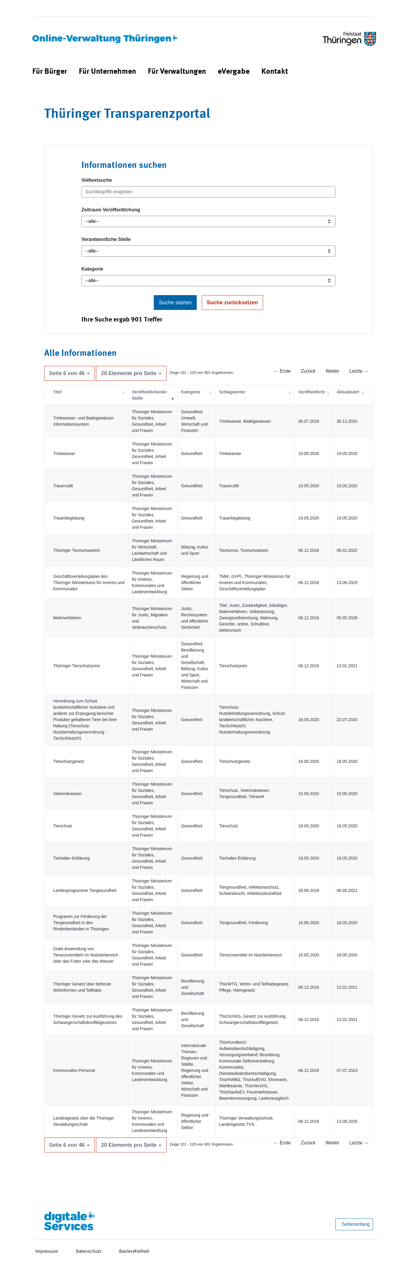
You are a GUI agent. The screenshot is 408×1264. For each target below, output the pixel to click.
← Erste (282, 371)
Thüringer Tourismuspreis (76, 550)
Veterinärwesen (67, 793)
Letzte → (358, 371)
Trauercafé (63, 485)
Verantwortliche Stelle (106, 239)
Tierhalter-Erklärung (71, 858)
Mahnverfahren (67, 617)
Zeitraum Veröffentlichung (110, 209)
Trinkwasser (64, 453)
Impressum (46, 1251)
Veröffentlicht (311, 392)
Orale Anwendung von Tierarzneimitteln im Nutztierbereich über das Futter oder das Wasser (86, 955)
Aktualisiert (348, 392)
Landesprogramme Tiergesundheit (84, 890)
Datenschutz (88, 1251)
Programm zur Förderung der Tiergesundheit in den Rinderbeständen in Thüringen (81, 922)
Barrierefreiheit (134, 1251)
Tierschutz (62, 826)
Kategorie (92, 268)
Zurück (308, 371)
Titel (57, 392)
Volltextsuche (96, 180)
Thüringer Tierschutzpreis (76, 665)
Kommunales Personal (74, 1070)
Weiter (332, 371)
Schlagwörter (232, 392)
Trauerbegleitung (68, 518)
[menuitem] (49, 72)
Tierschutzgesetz (68, 761)
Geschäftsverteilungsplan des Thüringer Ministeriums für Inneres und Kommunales (88, 582)
